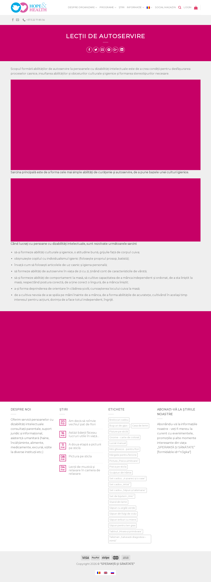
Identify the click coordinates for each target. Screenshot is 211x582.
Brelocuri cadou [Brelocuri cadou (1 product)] (118, 419)
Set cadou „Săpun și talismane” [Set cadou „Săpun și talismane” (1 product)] (127, 490)
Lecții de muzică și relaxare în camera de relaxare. (84, 470)
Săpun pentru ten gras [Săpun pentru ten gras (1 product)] (122, 525)
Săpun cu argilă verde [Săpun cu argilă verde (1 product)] (122, 508)
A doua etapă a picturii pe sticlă (85, 446)
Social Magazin (165, 7)
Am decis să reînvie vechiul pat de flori (82, 422)
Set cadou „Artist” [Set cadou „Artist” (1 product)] (119, 484)
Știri (121, 7)
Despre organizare (82, 7)
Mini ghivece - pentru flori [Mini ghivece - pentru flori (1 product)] (124, 449)
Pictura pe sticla (80, 456)
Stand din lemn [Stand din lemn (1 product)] (118, 502)
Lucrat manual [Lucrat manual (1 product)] (117, 443)
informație (135, 7)
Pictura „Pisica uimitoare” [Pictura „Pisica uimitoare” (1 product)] (123, 461)
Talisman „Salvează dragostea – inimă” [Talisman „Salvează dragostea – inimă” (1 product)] (127, 539)
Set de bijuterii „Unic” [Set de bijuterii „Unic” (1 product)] (121, 496)
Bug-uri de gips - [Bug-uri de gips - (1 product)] (119, 425)
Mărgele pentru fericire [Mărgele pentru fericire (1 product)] (123, 455)
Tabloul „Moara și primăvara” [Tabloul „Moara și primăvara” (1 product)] (125, 531)
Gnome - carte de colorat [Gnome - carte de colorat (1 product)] (124, 437)
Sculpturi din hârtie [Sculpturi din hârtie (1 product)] (120, 472)
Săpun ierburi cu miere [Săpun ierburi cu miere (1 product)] (122, 519)
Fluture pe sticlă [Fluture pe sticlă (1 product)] (118, 431)
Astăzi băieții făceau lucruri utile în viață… (84, 434)
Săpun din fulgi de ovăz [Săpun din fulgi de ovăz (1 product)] (123, 513)
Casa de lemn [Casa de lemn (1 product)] (140, 425)
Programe (108, 7)
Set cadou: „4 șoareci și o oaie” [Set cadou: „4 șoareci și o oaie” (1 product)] (127, 478)
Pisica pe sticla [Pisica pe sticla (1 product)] (117, 466)
